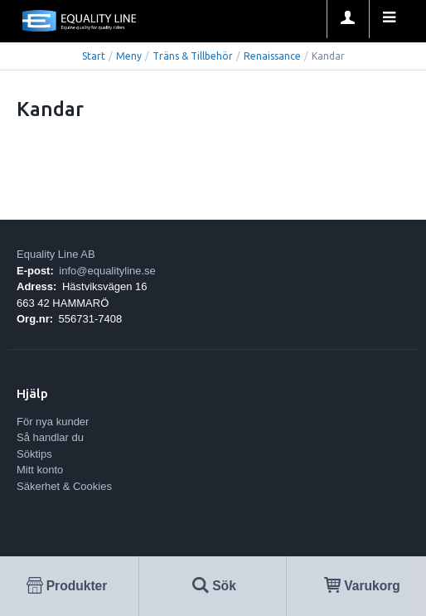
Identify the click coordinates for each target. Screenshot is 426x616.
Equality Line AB (56, 254)
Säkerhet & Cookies (64, 486)
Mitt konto (40, 469)
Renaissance (272, 56)
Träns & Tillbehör (192, 56)
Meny (129, 56)
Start (93, 56)
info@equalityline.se (107, 270)
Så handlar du (50, 437)
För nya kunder (53, 421)
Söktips (34, 454)
